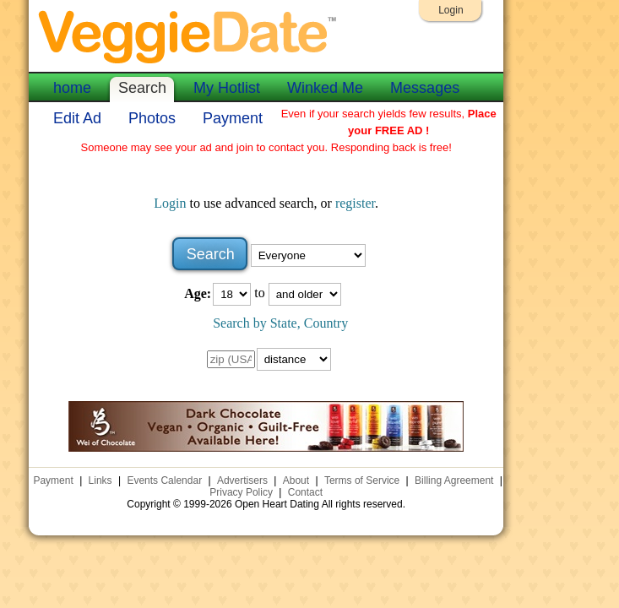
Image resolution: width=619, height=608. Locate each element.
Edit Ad (77, 118)
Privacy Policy (241, 492)
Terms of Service (361, 480)
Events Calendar (164, 480)
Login (450, 10)
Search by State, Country (280, 323)
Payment (233, 118)
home (72, 87)
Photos (152, 118)
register (355, 203)
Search (142, 87)
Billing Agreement (454, 480)
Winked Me (325, 87)
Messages (424, 87)
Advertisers (242, 480)
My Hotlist (226, 87)
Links (100, 480)
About (296, 480)
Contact (305, 492)
